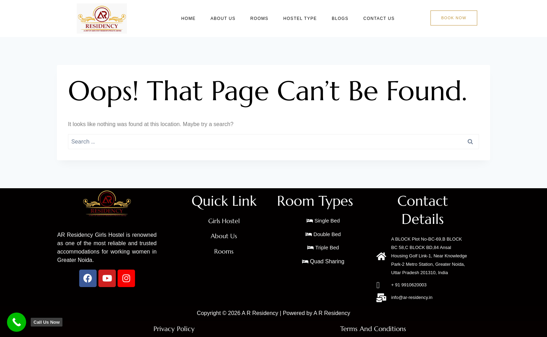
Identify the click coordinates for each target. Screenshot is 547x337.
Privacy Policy (174, 328)
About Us (227, 18)
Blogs (342, 18)
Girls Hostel (224, 221)
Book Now (453, 18)
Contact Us (380, 18)
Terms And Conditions (373, 328)
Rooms (263, 18)
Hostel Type (303, 18)
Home (194, 18)
